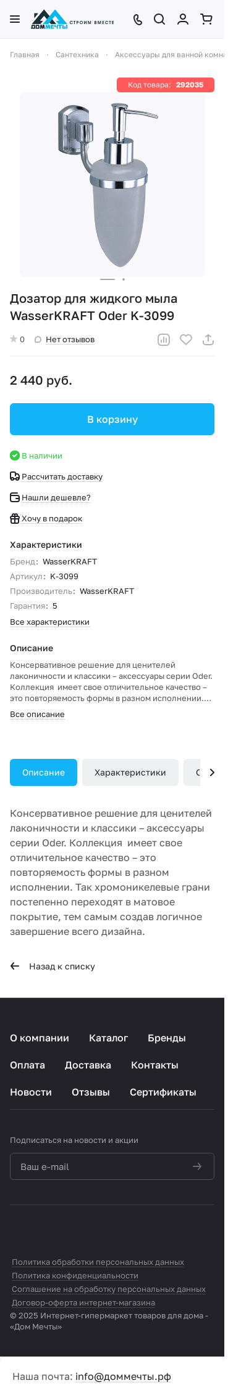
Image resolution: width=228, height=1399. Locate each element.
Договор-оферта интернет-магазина (83, 1302)
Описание (43, 772)
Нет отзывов (65, 339)
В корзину (112, 419)
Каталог (108, 1038)
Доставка (88, 1065)
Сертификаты (163, 1092)
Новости (31, 1092)
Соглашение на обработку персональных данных (109, 1289)
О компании (39, 1038)
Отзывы (91, 1092)
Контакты (155, 1065)
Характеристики (130, 772)
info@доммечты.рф (123, 1376)
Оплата (27, 1065)
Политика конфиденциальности (75, 1275)
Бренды (167, 1038)
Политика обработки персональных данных (98, 1262)
